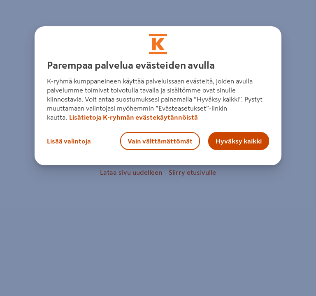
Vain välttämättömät (160, 141)
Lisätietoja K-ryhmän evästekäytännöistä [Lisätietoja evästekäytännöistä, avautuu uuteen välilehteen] (133, 117)
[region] (158, 95)
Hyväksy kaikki (239, 141)
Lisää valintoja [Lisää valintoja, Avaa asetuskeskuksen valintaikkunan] (69, 141)
